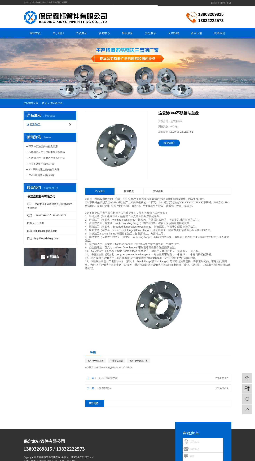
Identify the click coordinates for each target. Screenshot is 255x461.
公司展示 (150, 33)
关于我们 (58, 33)
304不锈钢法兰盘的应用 (41, 175)
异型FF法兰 (105, 388)
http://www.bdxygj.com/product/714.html (113, 367)
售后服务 (127, 33)
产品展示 (81, 33)
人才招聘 (173, 33)
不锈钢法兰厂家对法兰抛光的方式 (47, 157)
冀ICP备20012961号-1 (82, 457)
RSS (223, 3)
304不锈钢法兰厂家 (139, 361)
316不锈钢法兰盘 (108, 378)
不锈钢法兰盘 (116, 361)
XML (229, 3)
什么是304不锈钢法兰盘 (41, 163)
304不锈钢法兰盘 (96, 361)
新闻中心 (104, 33)
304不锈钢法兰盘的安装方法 (44, 169)
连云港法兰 (56, 103)
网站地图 (215, 3)
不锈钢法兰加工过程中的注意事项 (47, 152)
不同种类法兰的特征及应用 (43, 146)
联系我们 (219, 33)
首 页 (44, 103)
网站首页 (35, 33)
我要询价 (169, 142)
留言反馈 (196, 33)
